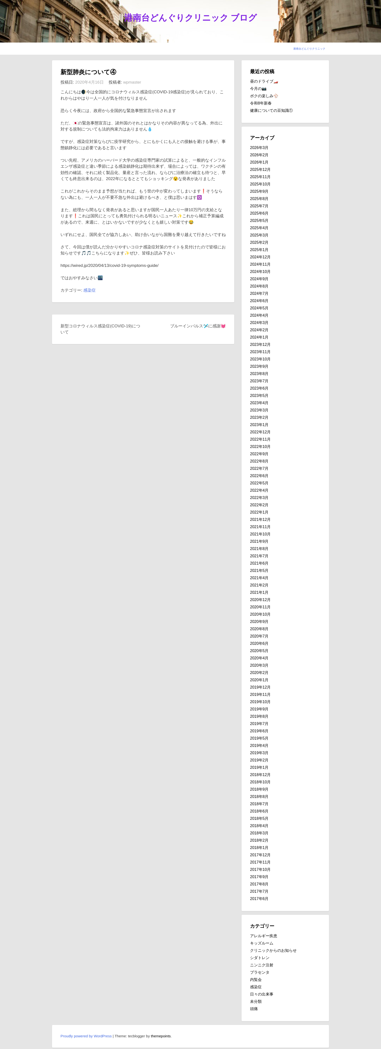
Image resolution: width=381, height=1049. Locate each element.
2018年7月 (259, 804)
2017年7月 (259, 891)
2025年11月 (260, 177)
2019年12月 (260, 687)
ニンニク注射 (261, 965)
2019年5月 (259, 738)
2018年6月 (259, 811)
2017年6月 (259, 899)
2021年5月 (259, 570)
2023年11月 (260, 352)
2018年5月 (259, 818)
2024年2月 (259, 330)
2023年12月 (260, 344)
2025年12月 (260, 169)
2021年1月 (259, 592)
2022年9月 (259, 454)
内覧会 (256, 980)
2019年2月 (259, 760)
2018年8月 (259, 797)
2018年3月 (259, 833)
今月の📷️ (258, 89)
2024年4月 (259, 315)
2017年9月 (259, 877)
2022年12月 (260, 432)
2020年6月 (259, 643)
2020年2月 (259, 673)
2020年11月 (260, 607)
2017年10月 (260, 869)
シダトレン (259, 958)
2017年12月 (260, 855)
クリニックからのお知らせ (273, 950)
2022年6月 (259, 476)
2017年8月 (259, 884)
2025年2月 (259, 242)
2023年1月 (259, 425)
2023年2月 (259, 417)
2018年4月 (259, 826)
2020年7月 (259, 636)
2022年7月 (259, 468)
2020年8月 (259, 629)
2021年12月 (260, 519)
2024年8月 (259, 286)
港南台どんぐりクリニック (309, 48)
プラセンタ (259, 972)
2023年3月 (259, 410)
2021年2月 (259, 585)
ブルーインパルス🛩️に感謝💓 (198, 326)
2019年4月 (259, 745)
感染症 (89, 290)
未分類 (256, 1001)
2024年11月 (260, 264)
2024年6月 (259, 301)
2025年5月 (259, 221)
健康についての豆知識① (271, 110)
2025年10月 (260, 184)
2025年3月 (259, 235)
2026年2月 (259, 155)
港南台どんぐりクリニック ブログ (190, 17)
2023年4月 (259, 403)
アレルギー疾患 (263, 936)
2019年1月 (259, 767)
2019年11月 (260, 694)
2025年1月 (259, 250)
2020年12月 (260, 600)
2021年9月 (259, 541)
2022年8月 (259, 461)
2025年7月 (259, 206)
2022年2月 (259, 505)
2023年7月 (259, 381)
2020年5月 (259, 651)
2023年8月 (259, 374)
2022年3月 (259, 498)
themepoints (161, 1036)
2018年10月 (260, 782)
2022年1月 (259, 512)
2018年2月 (259, 840)
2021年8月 (259, 549)
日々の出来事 (261, 994)
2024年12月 (260, 257)
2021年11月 (260, 527)
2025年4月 (259, 228)
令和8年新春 (261, 103)
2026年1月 (259, 162)
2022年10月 (260, 447)
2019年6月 (259, 731)
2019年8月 (259, 716)
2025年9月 (259, 191)
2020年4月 (259, 658)
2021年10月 (260, 534)
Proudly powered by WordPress (86, 1036)
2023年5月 (259, 395)
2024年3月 (259, 323)
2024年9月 (259, 279)
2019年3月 (259, 753)
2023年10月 (260, 359)
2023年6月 (259, 388)
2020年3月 (259, 665)
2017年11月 (260, 862)
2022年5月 (259, 483)
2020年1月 (259, 680)
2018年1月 (259, 848)
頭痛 (254, 1009)
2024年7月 (259, 293)
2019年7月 (259, 724)
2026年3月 (259, 148)
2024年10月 (260, 272)
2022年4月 (259, 490)
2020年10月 (260, 614)
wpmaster (132, 82)
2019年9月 (259, 709)
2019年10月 (260, 702)
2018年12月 (260, 775)
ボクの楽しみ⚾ (264, 96)
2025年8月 (259, 199)
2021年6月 (259, 563)
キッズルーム (261, 943)
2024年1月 (259, 337)
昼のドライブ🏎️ (264, 81)
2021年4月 (259, 578)
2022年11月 (260, 439)
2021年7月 (259, 556)
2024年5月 (259, 308)
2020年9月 (259, 622)
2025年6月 (259, 213)
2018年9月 (259, 789)
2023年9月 (259, 366)
